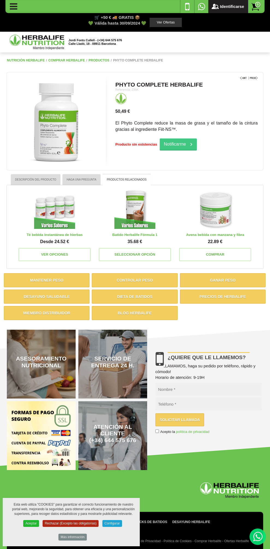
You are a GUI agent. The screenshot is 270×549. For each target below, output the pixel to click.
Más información (73, 538)
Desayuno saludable (47, 296)
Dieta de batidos (135, 296)
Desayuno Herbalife (191, 522)
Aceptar (31, 524)
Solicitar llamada (180, 420)
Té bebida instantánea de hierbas (54, 235)
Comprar (215, 254)
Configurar (112, 524)
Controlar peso (135, 280)
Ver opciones (54, 254)
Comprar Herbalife (66, 60)
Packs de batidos (151, 522)
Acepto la (184, 432)
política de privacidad (192, 432)
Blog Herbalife (135, 313)
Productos (98, 60)
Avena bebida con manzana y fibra (215, 235)
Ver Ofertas (166, 22)
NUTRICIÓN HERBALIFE (26, 60)
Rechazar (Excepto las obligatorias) (70, 524)
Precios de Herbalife (223, 296)
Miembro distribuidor (46, 313)
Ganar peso (223, 280)
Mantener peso (46, 280)
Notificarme (175, 144)
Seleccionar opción (134, 254)
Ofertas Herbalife (236, 541)
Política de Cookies (178, 541)
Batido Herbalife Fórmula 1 (134, 235)
